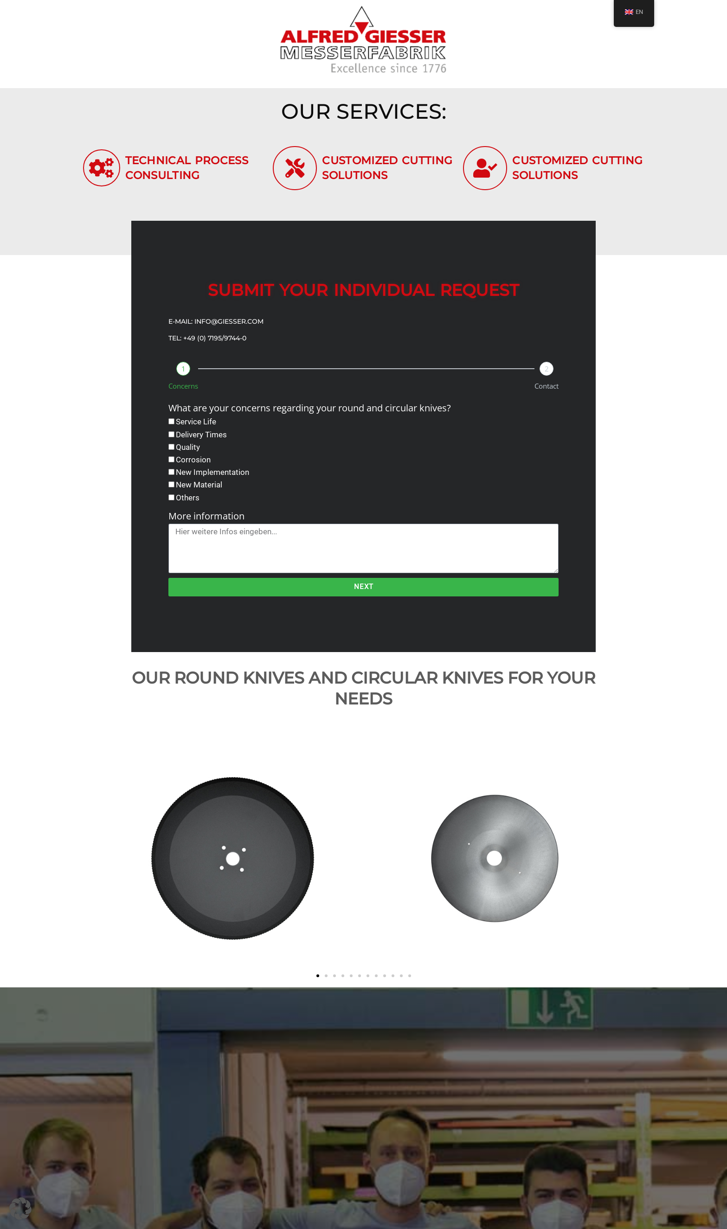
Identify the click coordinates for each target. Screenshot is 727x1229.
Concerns (183, 391)
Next (363, 592)
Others (187, 502)
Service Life (196, 426)
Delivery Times (201, 439)
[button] (317, 980)
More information (206, 520)
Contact (546, 391)
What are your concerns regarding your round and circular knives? (309, 413)
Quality (188, 451)
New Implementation (212, 476)
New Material (199, 489)
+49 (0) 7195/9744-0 (214, 343)
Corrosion (193, 464)
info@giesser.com (229, 326)
